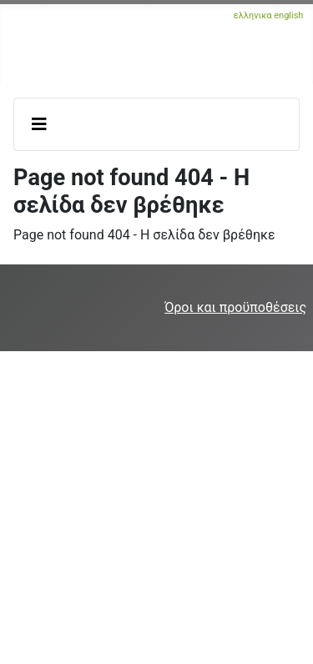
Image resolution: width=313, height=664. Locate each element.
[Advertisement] (156, 507)
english (288, 15)
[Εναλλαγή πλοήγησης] (39, 124)
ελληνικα (253, 15)
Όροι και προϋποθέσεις (235, 307)
